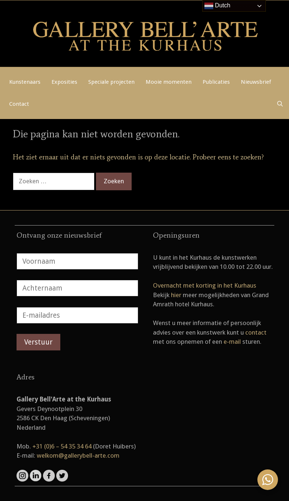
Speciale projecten (111, 82)
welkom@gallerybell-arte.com (78, 455)
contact (256, 332)
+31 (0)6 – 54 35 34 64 (62, 446)
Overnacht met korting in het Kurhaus (204, 285)
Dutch (217, 5)
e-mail (232, 341)
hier (176, 295)
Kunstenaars (24, 82)
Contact (19, 104)
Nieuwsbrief (256, 82)
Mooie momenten (169, 82)
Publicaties (216, 82)
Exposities (64, 82)
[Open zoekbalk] (280, 104)
